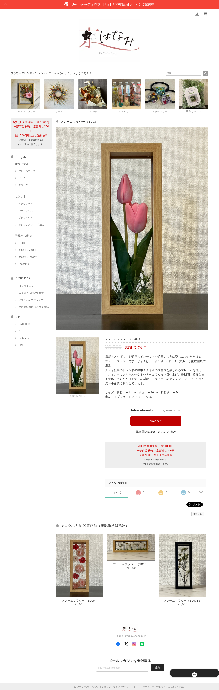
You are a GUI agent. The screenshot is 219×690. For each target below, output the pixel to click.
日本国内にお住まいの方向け (155, 431)
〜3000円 (23, 243)
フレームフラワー (28, 171)
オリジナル (22, 163)
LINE (22, 345)
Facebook (24, 324)
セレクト (20, 196)
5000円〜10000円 (28, 257)
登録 (157, 667)
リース (22, 178)
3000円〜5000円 (27, 250)
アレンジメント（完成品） (33, 224)
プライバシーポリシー (31, 299)
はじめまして (26, 285)
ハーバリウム (26, 210)
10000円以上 (25, 264)
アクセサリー (26, 203)
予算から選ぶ (23, 235)
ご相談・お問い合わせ (31, 292)
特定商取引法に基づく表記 (34, 306)
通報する (197, 514)
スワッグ (23, 185)
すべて (117, 492)
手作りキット (26, 217)
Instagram (25, 338)
